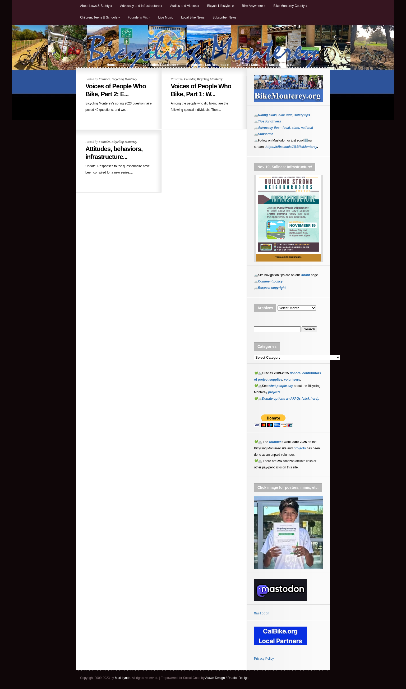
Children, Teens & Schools (100, 17)
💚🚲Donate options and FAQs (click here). (286, 398)
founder (275, 442)
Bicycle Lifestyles (220, 6)
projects (299, 448)
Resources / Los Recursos (207, 65)
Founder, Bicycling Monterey (118, 79)
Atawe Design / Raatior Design (226, 678)
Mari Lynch (122, 678)
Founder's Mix (139, 17)
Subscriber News (225, 17)
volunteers (292, 379)
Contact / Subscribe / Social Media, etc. (266, 65)
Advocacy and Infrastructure (141, 6)
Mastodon (261, 613)
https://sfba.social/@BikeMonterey (291, 147)
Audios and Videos (184, 6)
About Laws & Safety (96, 6)
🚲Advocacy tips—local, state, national (283, 128)
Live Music (165, 17)
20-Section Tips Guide (161, 65)
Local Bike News (193, 17)
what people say (281, 386)
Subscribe (265, 134)
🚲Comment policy (268, 281)
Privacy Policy (264, 658)
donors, (295, 373)
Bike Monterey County (290, 6)
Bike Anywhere (253, 6)
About (129, 65)
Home (111, 65)
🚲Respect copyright (270, 288)
